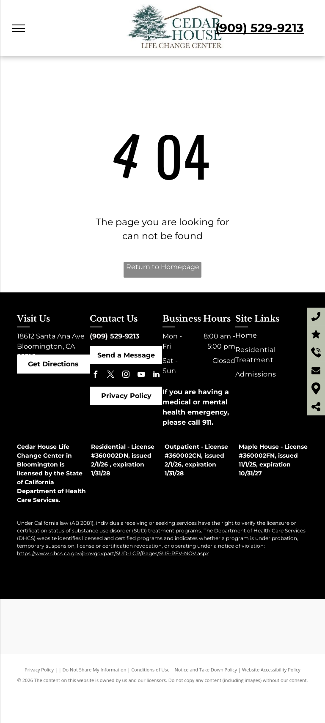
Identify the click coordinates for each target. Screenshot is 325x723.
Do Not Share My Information (95, 669)
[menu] (19, 28)
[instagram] (125, 375)
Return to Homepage (162, 267)
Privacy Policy (39, 669)
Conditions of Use (150, 669)
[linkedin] (156, 375)
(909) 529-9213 (114, 336)
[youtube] (140, 375)
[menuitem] (270, 335)
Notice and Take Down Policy (206, 669)
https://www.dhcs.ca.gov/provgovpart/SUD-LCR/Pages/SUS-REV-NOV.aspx (113, 553)
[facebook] (95, 375)
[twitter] (110, 375)
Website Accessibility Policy (271, 669)
